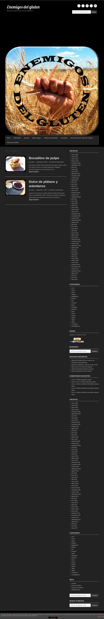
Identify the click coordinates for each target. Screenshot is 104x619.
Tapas (73, 320)
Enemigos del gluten (23, 7)
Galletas (73, 294)
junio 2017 (74, 277)
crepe (73, 292)
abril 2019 (74, 230)
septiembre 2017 (76, 271)
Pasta (73, 305)
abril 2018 (74, 256)
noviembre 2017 (75, 266)
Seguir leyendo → (34, 171)
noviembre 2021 (75, 175)
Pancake (73, 303)
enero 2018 (74, 262)
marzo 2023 (74, 159)
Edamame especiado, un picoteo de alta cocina (84, 364)
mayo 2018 (74, 254)
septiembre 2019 (76, 220)
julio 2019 (74, 224)
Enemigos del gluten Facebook (78, 5)
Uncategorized (75, 326)
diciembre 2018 (75, 239)
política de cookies (11, 615)
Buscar (94, 12)
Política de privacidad (51, 138)
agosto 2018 (74, 247)
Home (8, 138)
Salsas (73, 317)
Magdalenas (74, 296)
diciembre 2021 (75, 173)
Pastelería (74, 307)
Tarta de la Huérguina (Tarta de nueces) (82, 369)
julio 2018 (74, 250)
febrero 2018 (75, 260)
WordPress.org (75, 589)
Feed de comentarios (77, 587)
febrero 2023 (75, 161)
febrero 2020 (75, 209)
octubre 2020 (75, 194)
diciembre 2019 (75, 214)
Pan (72, 300)
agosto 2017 (74, 273)
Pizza (73, 311)
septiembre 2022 (76, 165)
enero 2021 (74, 190)
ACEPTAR (52, 617)
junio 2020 (74, 201)
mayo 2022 (74, 169)
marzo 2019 (74, 233)
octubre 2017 (75, 269)
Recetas (26, 138)
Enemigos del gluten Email (95, 5)
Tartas (73, 322)
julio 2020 (74, 199)
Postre (73, 313)
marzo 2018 (74, 258)
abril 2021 (74, 186)
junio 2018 (74, 252)
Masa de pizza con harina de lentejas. (81, 367)
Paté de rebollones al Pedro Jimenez (81, 371)
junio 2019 (74, 226)
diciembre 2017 (75, 264)
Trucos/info (64, 138)
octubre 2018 (75, 243)
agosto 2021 (74, 180)
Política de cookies (13, 142)
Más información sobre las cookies (82, 138)
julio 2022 (74, 167)
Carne (73, 290)
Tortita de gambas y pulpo (84, 379)
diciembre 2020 (75, 192)
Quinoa (73, 315)
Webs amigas (36, 138)
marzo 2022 (74, 171)
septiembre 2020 (76, 197)
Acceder (73, 583)
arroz (72, 288)
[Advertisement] (52, 31)
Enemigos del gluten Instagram (91, 5)
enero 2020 (74, 211)
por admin (31, 162)
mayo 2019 (74, 228)
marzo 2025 (74, 154)
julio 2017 (74, 275)
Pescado (73, 309)
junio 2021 (74, 184)
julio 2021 (74, 182)
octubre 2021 (75, 178)
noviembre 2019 (75, 216)
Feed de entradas (76, 585)
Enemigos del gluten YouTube (87, 5)
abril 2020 (74, 205)
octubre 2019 (75, 218)
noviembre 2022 (75, 163)
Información (17, 138)
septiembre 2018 (76, 245)
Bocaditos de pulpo (44, 158)
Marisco (73, 298)
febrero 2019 (75, 235)
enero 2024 (74, 156)
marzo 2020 (74, 207)
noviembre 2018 (75, 241)
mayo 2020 (74, 203)
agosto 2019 (74, 222)
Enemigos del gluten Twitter (83, 5)
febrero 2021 (75, 188)
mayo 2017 (74, 279)
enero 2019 (74, 237)
